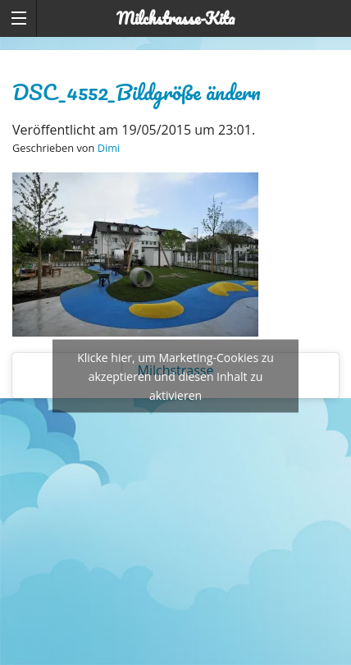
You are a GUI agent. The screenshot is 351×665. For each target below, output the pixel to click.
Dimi (109, 147)
